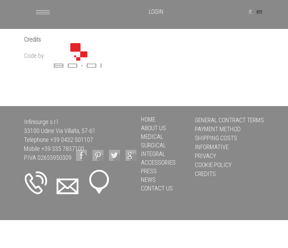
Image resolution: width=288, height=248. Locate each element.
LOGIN (156, 11)
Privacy (205, 155)
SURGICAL (153, 145)
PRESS (149, 171)
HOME (148, 119)
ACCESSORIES (158, 162)
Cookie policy (213, 164)
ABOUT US (153, 128)
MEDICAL (152, 136)
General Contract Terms (229, 120)
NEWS (148, 179)
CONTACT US (157, 188)
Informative (212, 147)
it (250, 11)
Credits (205, 173)
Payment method (218, 129)
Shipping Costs (216, 138)
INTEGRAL (153, 153)
